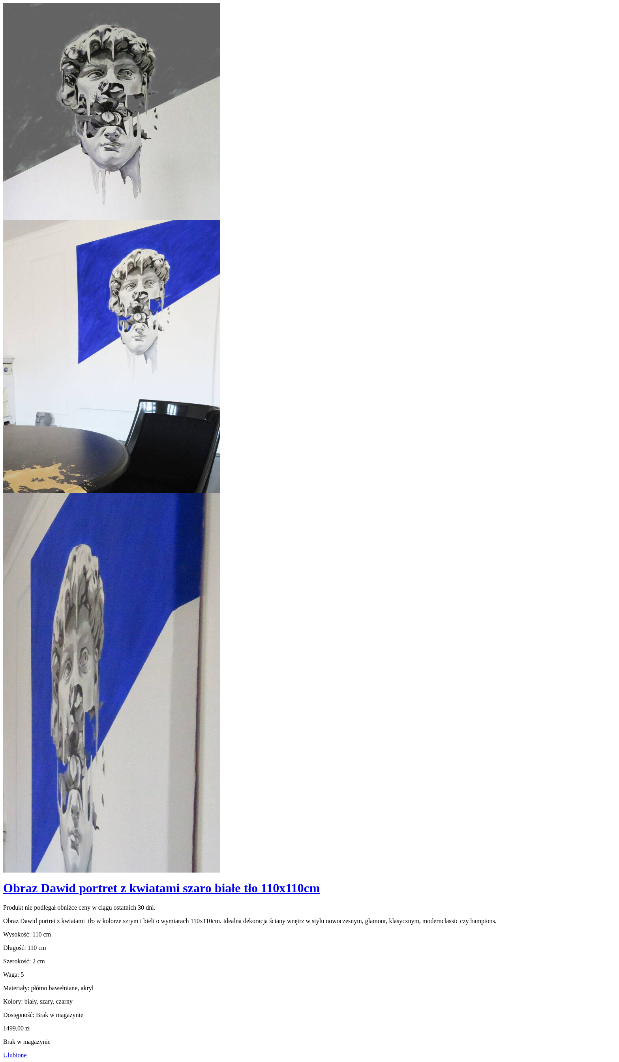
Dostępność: (18, 1014)
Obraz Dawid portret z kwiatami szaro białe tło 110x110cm (161, 888)
